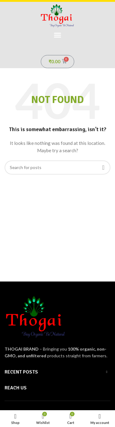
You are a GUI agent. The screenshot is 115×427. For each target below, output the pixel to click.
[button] (57, 35)
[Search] (57, 167)
